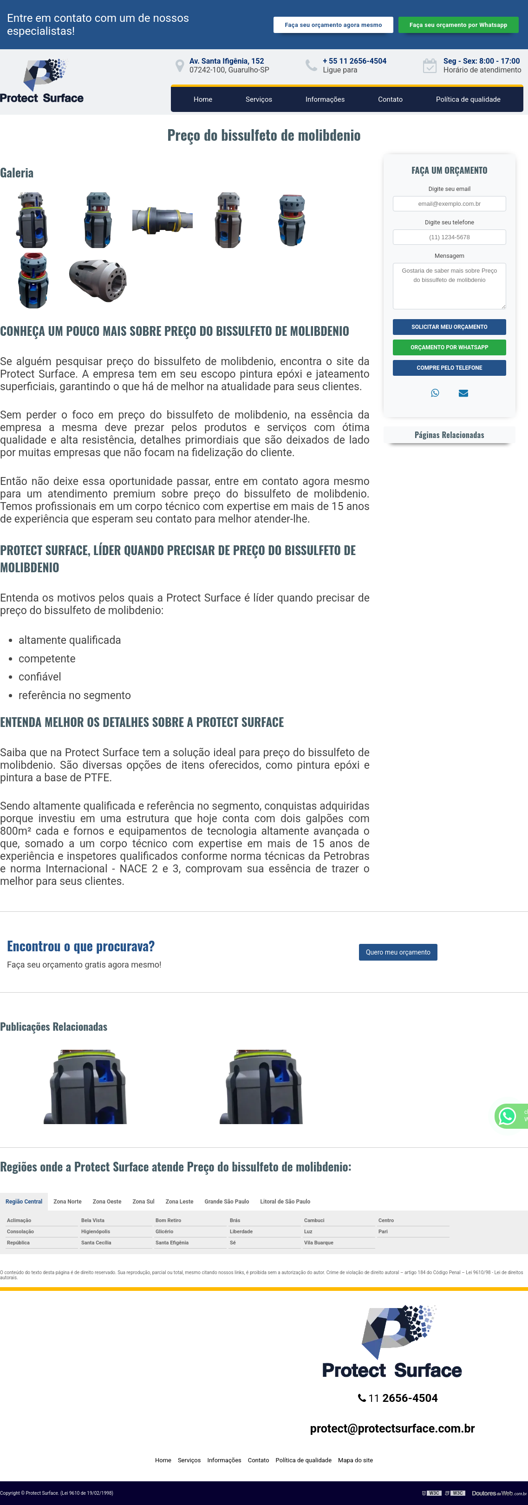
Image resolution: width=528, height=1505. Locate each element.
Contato (390, 99)
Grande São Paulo (226, 1201)
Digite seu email (450, 188)
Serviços (259, 99)
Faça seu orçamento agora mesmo (333, 24)
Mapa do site (355, 1460)
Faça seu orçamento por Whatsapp (459, 24)
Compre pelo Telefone (449, 368)
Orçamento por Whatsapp (449, 347)
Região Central (24, 1201)
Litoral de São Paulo (286, 1201)
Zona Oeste (107, 1201)
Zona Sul (143, 1201)
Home (203, 99)
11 (398, 1398)
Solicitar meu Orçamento (449, 327)
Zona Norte (67, 1201)
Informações (325, 99)
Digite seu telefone (449, 222)
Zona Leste (180, 1201)
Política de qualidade (468, 99)
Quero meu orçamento (398, 952)
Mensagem (449, 255)
